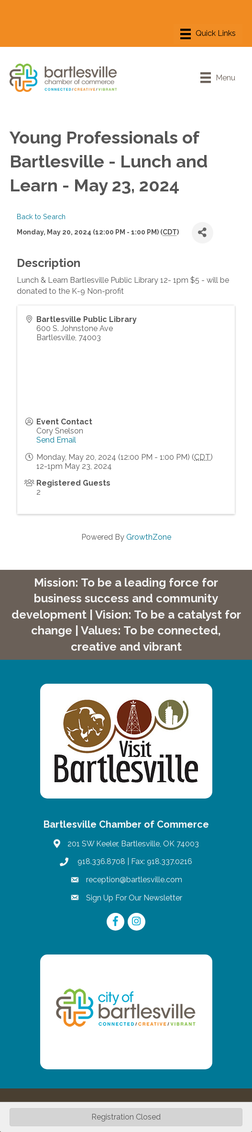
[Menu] (208, 34)
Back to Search (41, 216)
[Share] (202, 233)
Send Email (56, 439)
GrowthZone (148, 537)
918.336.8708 (100, 861)
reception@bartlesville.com (134, 879)
